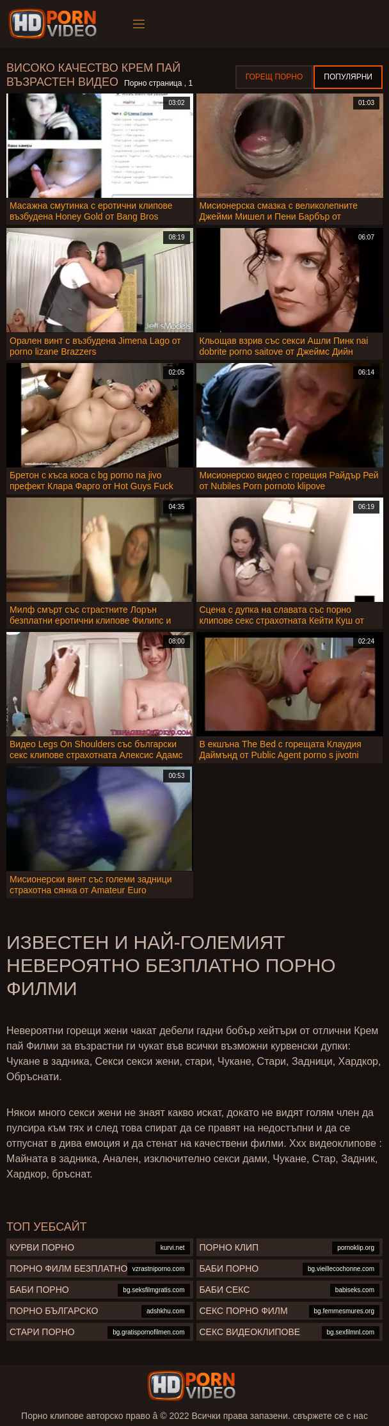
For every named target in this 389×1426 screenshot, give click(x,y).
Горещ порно (274, 76)
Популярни (348, 76)
